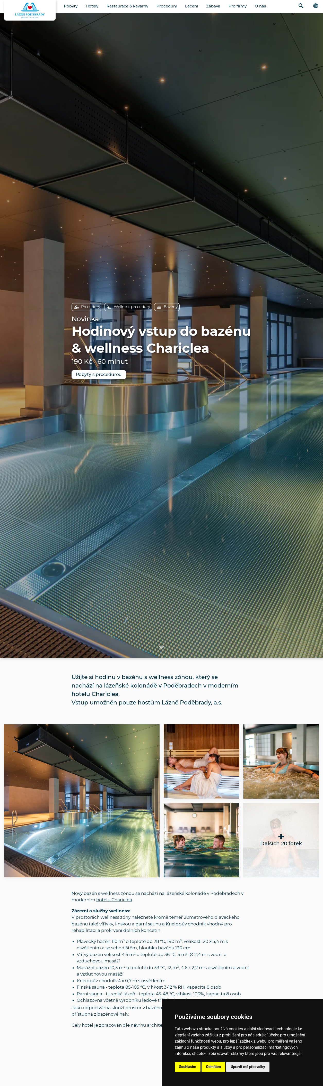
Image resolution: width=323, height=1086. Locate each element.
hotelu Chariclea (114, 900)
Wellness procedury (128, 307)
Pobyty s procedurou (99, 374)
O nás (260, 6)
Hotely (92, 6)
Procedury (166, 6)
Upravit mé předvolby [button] (248, 1067)
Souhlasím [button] (187, 1067)
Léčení (191, 6)
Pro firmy (238, 6)
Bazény (166, 307)
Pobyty (70, 6)
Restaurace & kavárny (127, 6)
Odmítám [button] (213, 1067)
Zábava (213, 6)
